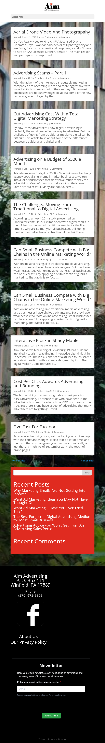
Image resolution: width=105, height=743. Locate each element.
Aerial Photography (48, 37)
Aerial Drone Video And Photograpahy (51, 32)
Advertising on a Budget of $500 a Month (47, 161)
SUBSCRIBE (51, 715)
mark (18, 37)
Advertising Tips (45, 259)
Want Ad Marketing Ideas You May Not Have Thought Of (50, 501)
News (40, 345)
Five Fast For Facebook (36, 427)
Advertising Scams (47, 78)
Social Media (44, 432)
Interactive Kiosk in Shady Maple (46, 340)
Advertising (42, 123)
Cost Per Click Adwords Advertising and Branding (48, 383)
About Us (28, 636)
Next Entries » (87, 460)
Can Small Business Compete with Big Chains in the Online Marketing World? (52, 252)
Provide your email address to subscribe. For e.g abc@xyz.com (41, 695)
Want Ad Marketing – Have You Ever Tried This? (48, 509)
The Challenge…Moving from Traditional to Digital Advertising (46, 206)
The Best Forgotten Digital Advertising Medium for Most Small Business (52, 518)
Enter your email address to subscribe (38, 682)
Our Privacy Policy (29, 642)
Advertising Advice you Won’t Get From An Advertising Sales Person (48, 527)
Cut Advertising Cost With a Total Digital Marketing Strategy (46, 116)
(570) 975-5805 (30, 595)
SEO (52, 214)
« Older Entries (18, 460)
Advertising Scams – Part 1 (39, 73)
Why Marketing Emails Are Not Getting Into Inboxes (49, 492)
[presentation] (39, 704)
